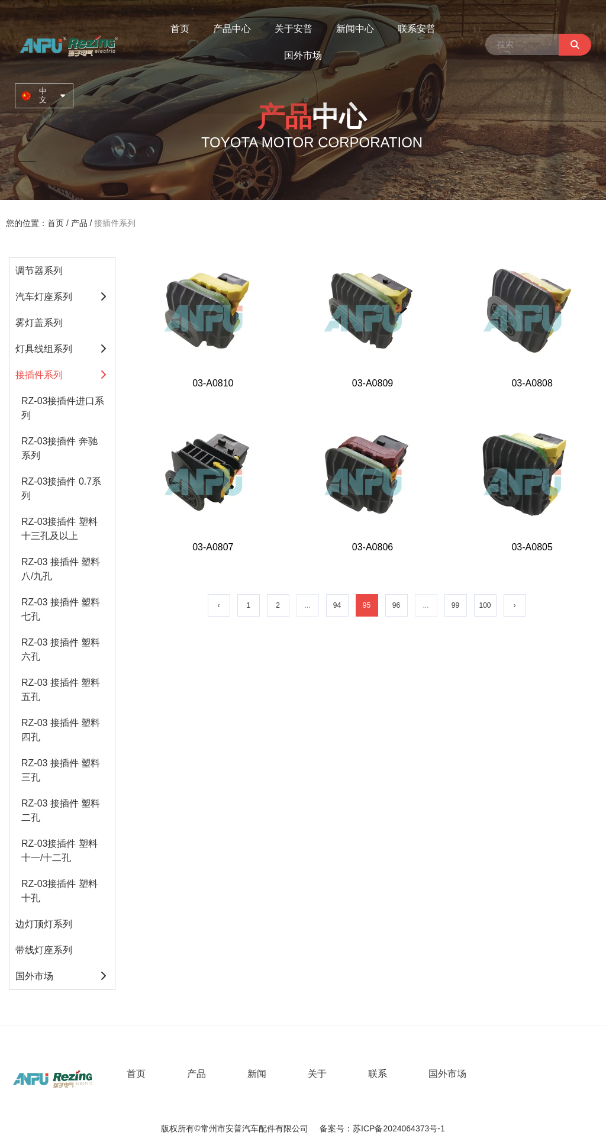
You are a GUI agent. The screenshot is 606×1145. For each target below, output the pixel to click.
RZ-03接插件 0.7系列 (61, 488)
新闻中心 (355, 29)
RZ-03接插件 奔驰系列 (59, 448)
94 (337, 605)
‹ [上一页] (219, 605)
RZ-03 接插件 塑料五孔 (60, 690)
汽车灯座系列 (43, 297)
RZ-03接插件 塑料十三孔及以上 (59, 529)
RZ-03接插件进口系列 (62, 408)
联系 (377, 1074)
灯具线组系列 (43, 349)
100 (485, 605)
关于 (317, 1074)
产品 (79, 223)
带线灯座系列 (43, 950)
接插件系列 (39, 375)
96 (396, 605)
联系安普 (417, 29)
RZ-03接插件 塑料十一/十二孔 (59, 850)
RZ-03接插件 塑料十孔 (59, 891)
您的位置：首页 (36, 223)
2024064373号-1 (413, 1129)
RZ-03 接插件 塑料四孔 (60, 730)
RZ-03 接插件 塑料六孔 (60, 649)
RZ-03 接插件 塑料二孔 (60, 810)
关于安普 (293, 29)
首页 (179, 29)
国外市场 (303, 55)
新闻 (256, 1074)
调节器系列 (39, 271)
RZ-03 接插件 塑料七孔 (60, 609)
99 (455, 605)
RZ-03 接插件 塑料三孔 (60, 770)
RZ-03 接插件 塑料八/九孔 (60, 569)
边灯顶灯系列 (43, 924)
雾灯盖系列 (39, 323)
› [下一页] (515, 605)
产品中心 (232, 29)
